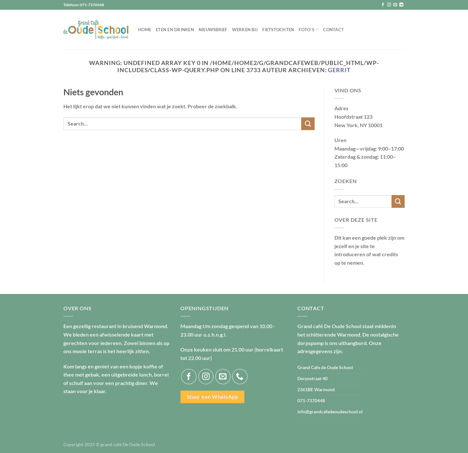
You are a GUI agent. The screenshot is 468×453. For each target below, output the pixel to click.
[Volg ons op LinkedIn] (401, 5)
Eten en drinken (175, 29)
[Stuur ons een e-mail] (395, 5)
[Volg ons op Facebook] (383, 5)
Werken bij (245, 29)
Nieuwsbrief (213, 29)
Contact (333, 29)
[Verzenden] (307, 123)
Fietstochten (278, 29)
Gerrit (339, 69)
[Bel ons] (240, 376)
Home (144, 29)
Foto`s (308, 29)
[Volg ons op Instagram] (389, 5)
